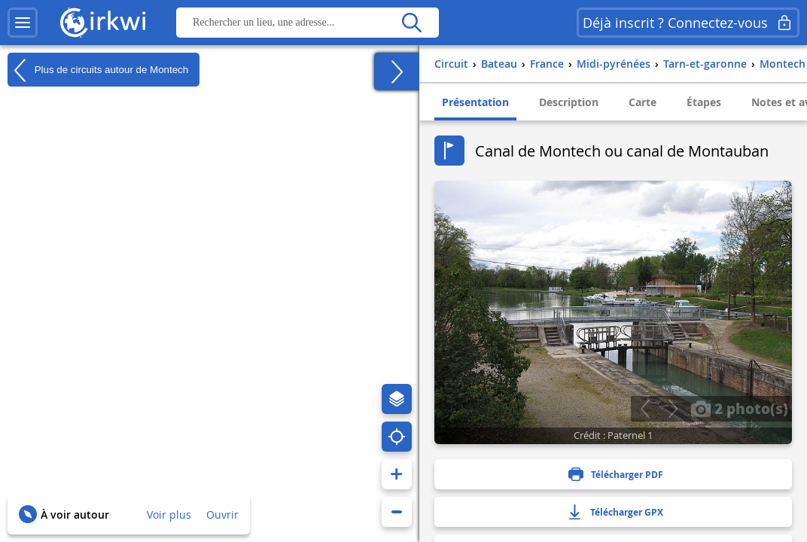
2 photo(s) (739, 408)
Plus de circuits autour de (98, 70)
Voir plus (169, 514)
